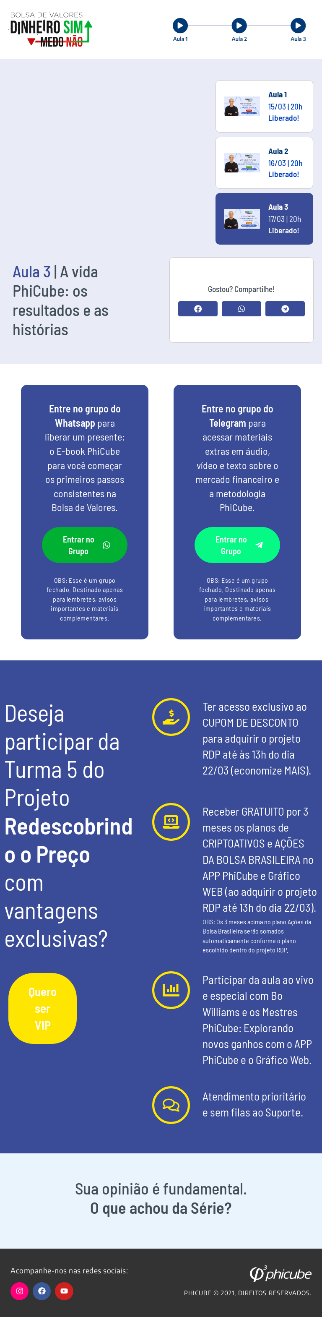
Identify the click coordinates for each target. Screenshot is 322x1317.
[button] (198, 308)
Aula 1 (277, 94)
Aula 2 (278, 151)
